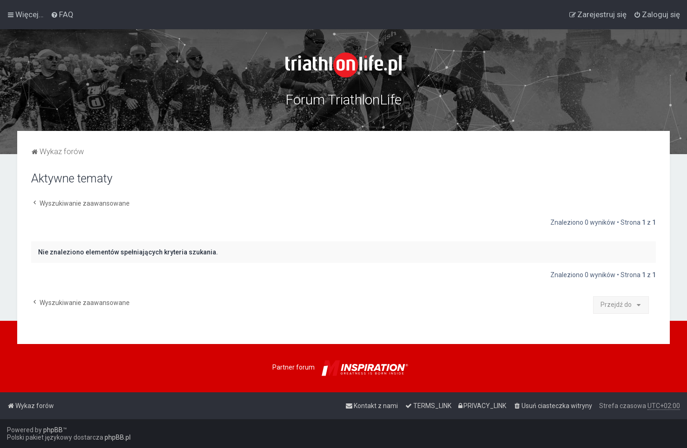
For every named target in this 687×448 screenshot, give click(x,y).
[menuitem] (62, 14)
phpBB (53, 430)
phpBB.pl (118, 437)
